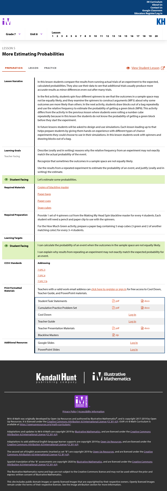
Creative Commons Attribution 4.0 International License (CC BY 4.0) (82, 421)
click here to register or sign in (109, 289)
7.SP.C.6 (41, 275)
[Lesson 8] (85, 36)
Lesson (33, 68)
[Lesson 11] (101, 36)
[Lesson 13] (114, 36)
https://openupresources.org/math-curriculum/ (45, 424)
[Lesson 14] (120, 36)
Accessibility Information (91, 411)
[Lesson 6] (76, 36)
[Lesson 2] (57, 36)
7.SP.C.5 (41, 269)
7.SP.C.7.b (42, 281)
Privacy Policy (70, 411)
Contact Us (156, 7)
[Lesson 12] (107, 36)
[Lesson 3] (62, 36)
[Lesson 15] (126, 36)
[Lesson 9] (90, 36)
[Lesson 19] (150, 36)
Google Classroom (152, 10)
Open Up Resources (111, 441)
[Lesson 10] (95, 36)
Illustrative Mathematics (87, 431)
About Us (157, 4)
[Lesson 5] (71, 36)
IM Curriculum (154, 1)
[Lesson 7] (80, 36)
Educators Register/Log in (148, 13)
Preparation (14, 68)
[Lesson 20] (156, 36)
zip (115, 335)
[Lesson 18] (144, 36)
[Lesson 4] (66, 36)
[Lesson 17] (138, 36)
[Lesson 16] (132, 36)
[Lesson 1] (52, 36)
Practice (50, 68)
